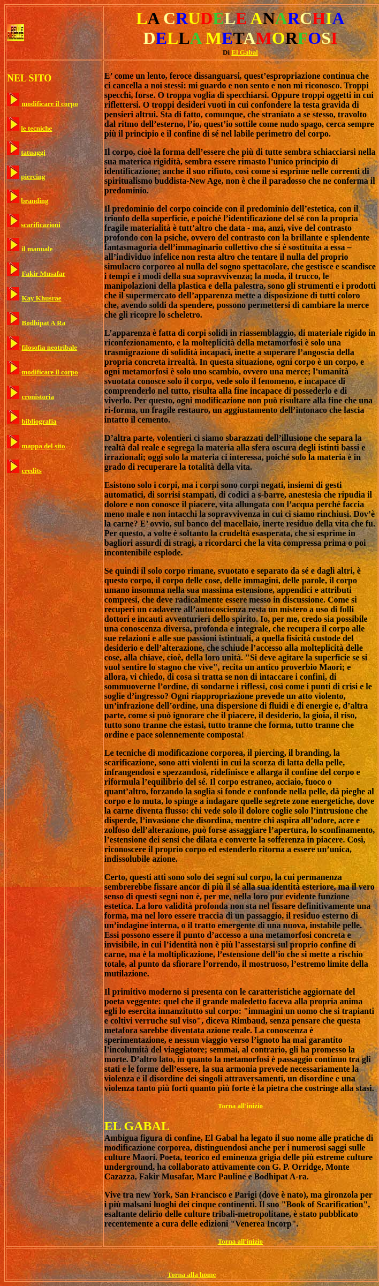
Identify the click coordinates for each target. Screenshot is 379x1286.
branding (34, 201)
